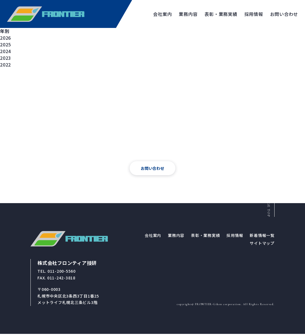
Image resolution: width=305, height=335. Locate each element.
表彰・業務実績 (205, 236)
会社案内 (153, 236)
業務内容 (176, 236)
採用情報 (235, 236)
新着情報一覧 (262, 236)
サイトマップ (262, 244)
